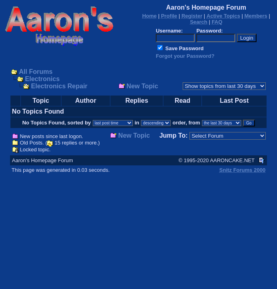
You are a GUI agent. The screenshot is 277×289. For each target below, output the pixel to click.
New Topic (142, 86)
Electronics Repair (59, 86)
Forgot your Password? (185, 56)
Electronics (42, 78)
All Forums (36, 71)
